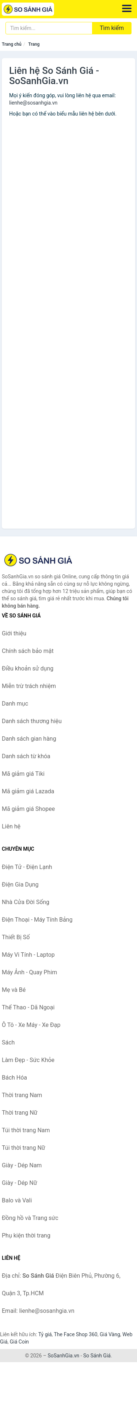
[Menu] (127, 8)
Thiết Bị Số (16, 937)
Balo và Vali (17, 1200)
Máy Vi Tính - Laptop (28, 954)
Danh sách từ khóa (26, 756)
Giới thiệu (14, 633)
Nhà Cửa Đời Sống (25, 902)
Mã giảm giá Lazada (28, 791)
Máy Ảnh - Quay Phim (29, 972)
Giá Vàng (110, 1334)
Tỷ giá (45, 1334)
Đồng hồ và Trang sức (30, 1217)
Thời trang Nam (22, 1095)
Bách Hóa (14, 1077)
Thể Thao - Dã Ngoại (28, 1007)
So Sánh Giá (97, 1356)
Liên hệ (11, 826)
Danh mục (15, 703)
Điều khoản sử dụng (27, 668)
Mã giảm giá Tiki (23, 773)
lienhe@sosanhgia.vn (33, 103)
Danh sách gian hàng (29, 738)
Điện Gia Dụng (20, 884)
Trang (33, 44)
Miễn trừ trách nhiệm (29, 686)
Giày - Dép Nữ (19, 1182)
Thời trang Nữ (20, 1112)
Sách (8, 1042)
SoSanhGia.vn (63, 1356)
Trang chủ (12, 44)
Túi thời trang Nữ (23, 1147)
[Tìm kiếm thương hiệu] (48, 28)
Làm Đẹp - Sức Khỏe (28, 1060)
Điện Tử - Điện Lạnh (27, 867)
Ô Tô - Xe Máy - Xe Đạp (31, 1024)
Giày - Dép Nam (22, 1165)
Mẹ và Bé (14, 989)
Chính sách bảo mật (28, 650)
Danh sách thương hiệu (32, 721)
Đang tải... (68, 304)
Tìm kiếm (112, 27)
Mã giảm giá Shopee (28, 808)
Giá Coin (19, 1342)
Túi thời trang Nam (26, 1130)
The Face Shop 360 (75, 1334)
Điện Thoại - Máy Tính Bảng (37, 919)
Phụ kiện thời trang (26, 1235)
